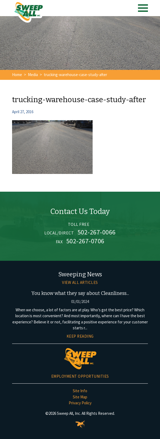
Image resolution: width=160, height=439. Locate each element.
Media (33, 74)
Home (17, 74)
